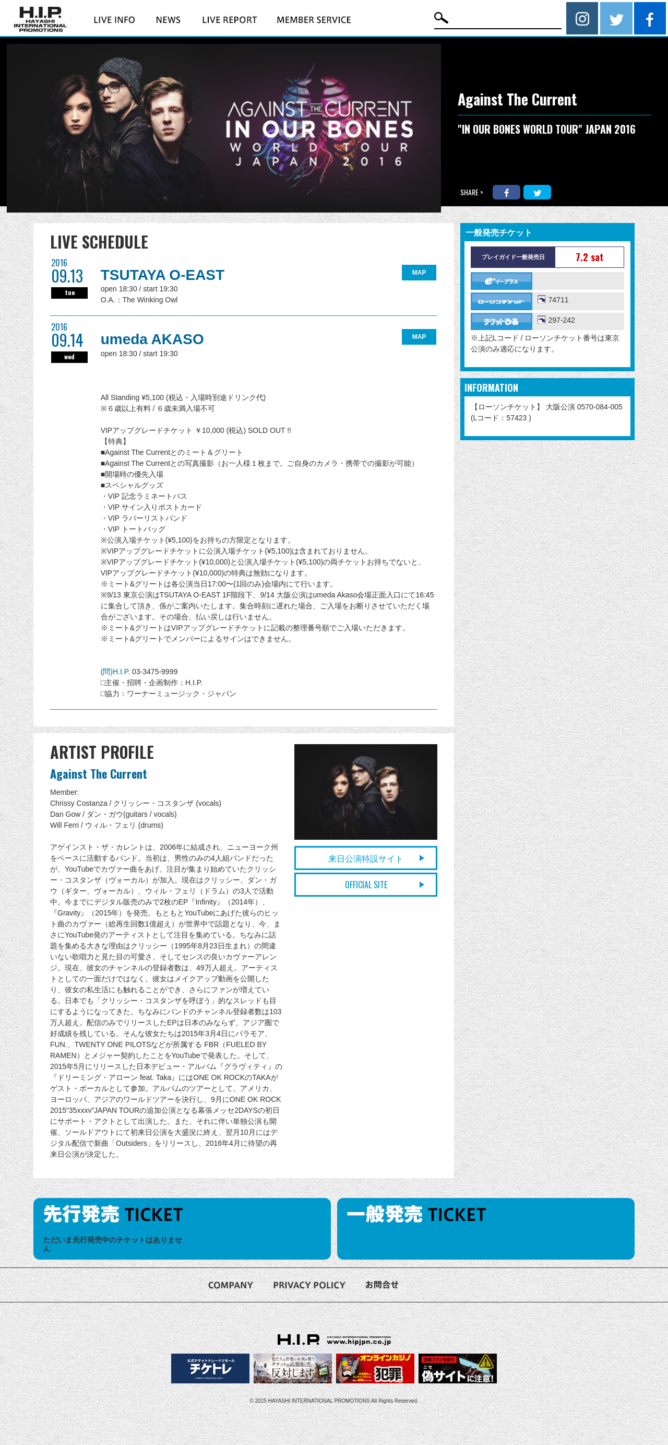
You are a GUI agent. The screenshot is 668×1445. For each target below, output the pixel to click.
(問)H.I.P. (116, 671)
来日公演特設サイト (365, 858)
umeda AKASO (152, 339)
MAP (419, 272)
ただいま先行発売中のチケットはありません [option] (112, 1244)
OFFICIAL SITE (366, 884)
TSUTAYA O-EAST (163, 275)
